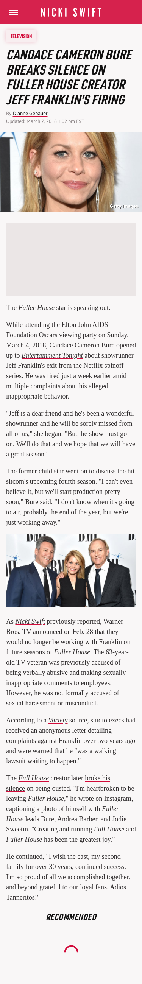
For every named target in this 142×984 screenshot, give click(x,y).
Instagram (117, 798)
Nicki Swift (30, 621)
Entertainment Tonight (52, 355)
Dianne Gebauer (30, 113)
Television (21, 36)
